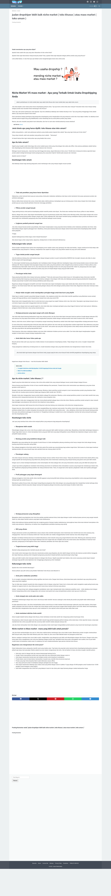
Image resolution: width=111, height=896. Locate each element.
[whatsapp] (53, 809)
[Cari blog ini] (84, 13)
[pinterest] (41, 809)
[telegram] (64, 809)
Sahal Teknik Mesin (57, 893)
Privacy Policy (58, 890)
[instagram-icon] (91, 1)
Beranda (14, 6)
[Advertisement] (41, 37)
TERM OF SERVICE (74, 890)
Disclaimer (65, 890)
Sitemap (51, 890)
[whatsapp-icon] (98, 1)
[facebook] (18, 809)
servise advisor (21, 426)
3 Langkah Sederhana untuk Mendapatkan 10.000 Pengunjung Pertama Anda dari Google (39, 421)
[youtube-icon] (95, 1)
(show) (21, 135)
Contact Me (45, 890)
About (39, 890)
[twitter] (29, 809)
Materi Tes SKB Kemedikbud (25, 424)
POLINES (21, 6)
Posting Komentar (16, 23)
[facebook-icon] (88, 1)
